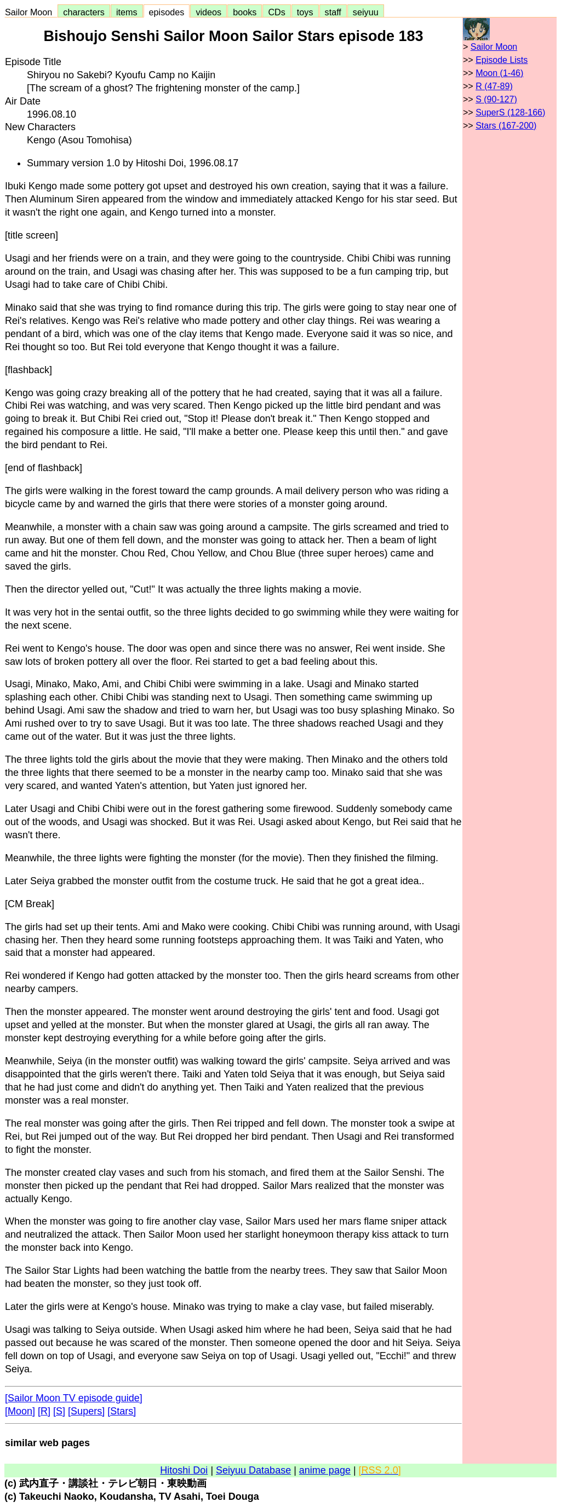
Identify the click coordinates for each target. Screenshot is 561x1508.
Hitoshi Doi (184, 1470)
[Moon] (20, 1411)
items (126, 12)
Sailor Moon (31, 12)
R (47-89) (494, 86)
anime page (325, 1470)
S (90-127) (496, 99)
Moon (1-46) (499, 73)
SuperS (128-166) (510, 112)
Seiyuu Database (253, 1470)
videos (208, 12)
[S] (59, 1411)
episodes (167, 12)
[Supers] (86, 1411)
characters (84, 12)
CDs (276, 12)
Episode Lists (502, 60)
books (244, 12)
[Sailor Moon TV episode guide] (73, 1398)
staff (333, 12)
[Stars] (121, 1411)
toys (305, 12)
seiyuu (365, 12)
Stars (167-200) (506, 125)
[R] (44, 1411)
